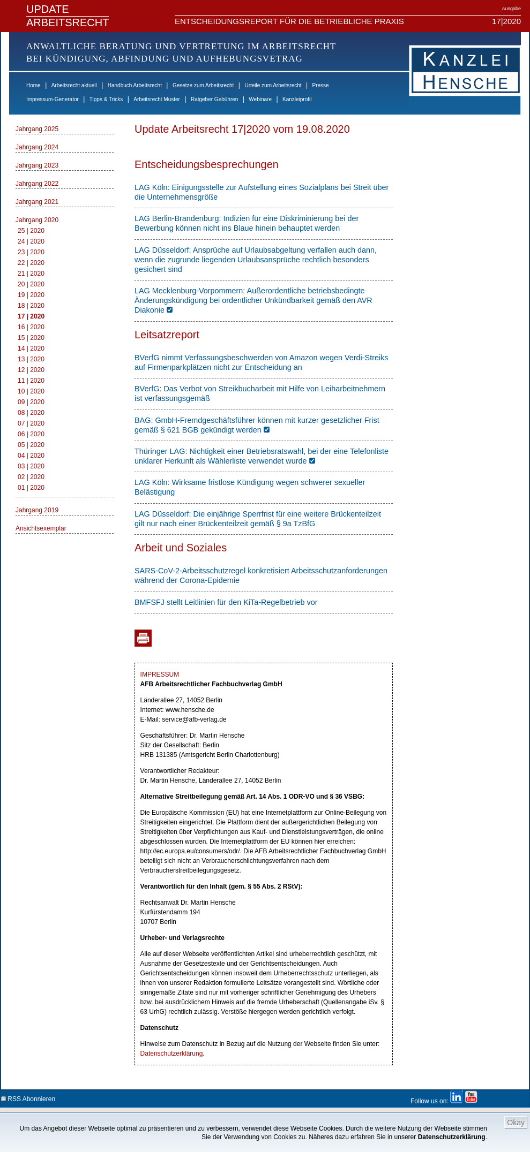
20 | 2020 (31, 284)
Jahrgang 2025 (37, 129)
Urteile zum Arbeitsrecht (272, 85)
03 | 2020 (31, 466)
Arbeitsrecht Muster (156, 99)
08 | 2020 (31, 412)
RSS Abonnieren (28, 1097)
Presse (320, 85)
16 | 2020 (31, 327)
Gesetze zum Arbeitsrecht (203, 85)
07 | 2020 (31, 423)
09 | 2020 (31, 402)
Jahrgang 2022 (37, 183)
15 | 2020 (31, 338)
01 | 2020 (31, 487)
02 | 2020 (31, 477)
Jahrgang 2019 (37, 510)
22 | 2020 (31, 263)
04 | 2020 (31, 455)
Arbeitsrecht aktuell (74, 85)
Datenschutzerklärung (452, 1137)
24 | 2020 (31, 241)
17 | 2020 (31, 316)
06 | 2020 (31, 434)
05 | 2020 (31, 445)
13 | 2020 (31, 359)
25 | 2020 (31, 230)
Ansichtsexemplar (41, 528)
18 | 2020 (31, 305)
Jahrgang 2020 (37, 220)
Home (33, 85)
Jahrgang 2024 (37, 147)
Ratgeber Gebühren (214, 99)
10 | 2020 (31, 391)
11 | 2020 (31, 380)
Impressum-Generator (52, 99)
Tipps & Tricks (106, 99)
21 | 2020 (31, 273)
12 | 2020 (31, 370)
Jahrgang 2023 (37, 165)
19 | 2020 (31, 295)
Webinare (260, 99)
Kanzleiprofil (296, 99)
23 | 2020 (31, 252)
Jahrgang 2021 (37, 202)
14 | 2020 (31, 348)
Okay (516, 1122)
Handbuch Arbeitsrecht (135, 85)
